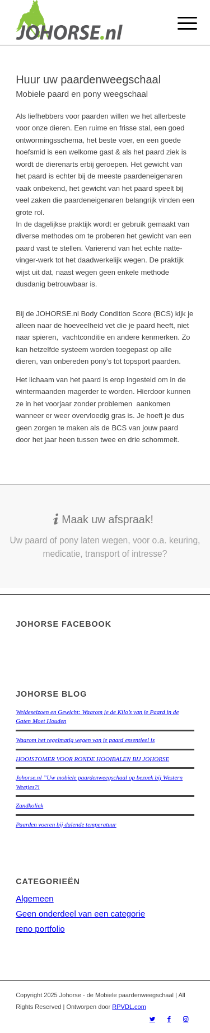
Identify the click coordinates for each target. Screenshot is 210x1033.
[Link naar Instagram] (186, 1019)
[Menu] (178, 23)
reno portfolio (40, 928)
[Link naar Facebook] (169, 1019)
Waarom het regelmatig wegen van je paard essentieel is (85, 739)
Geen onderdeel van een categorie (80, 913)
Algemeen (35, 898)
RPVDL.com (129, 1006)
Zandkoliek (29, 805)
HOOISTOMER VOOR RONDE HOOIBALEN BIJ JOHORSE (92, 758)
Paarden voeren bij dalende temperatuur (66, 824)
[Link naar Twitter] (152, 1019)
